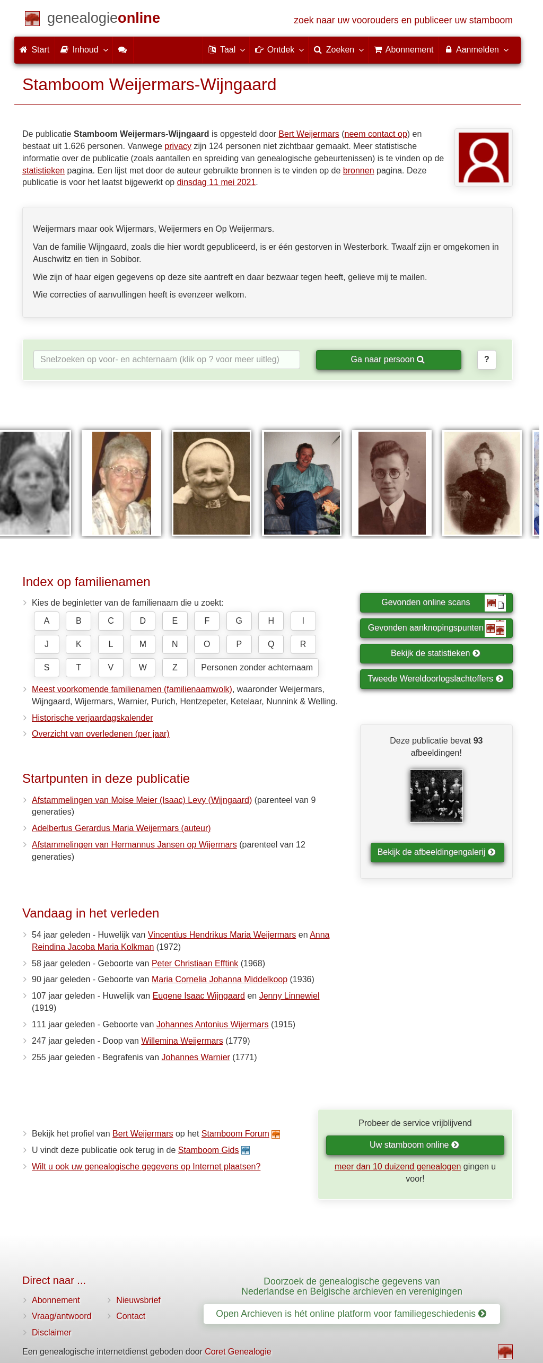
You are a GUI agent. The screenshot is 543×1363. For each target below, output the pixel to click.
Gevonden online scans (443, 603)
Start (34, 49)
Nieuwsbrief (138, 1300)
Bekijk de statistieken (435, 653)
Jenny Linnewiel (289, 995)
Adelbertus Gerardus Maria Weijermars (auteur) (121, 828)
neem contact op (376, 133)
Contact (130, 1316)
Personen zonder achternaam (257, 667)
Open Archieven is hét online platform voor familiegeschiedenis (351, 1313)
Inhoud (83, 49)
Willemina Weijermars (182, 1040)
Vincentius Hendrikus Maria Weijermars (222, 934)
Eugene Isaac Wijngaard (199, 995)
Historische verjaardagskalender (92, 717)
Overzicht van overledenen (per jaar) (101, 733)
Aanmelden (475, 49)
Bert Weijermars (308, 133)
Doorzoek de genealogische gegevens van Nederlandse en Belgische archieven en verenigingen (351, 1286)
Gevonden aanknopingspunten (437, 628)
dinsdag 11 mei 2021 (216, 182)
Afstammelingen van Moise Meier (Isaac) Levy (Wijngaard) (142, 800)
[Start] (103, 19)
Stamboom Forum (235, 1133)
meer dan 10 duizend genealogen (398, 1166)
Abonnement (56, 1300)
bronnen (358, 170)
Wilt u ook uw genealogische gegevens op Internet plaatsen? (146, 1166)
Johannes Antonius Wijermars (212, 1024)
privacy (177, 146)
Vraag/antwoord (61, 1316)
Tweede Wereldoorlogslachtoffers (435, 678)
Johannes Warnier (196, 1057)
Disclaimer (52, 1332)
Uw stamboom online (414, 1144)
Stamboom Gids (208, 1150)
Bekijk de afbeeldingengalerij (437, 852)
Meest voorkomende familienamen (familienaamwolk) (132, 689)
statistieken (43, 170)
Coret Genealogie (238, 1351)
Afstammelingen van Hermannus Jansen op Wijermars (134, 844)
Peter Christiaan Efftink (195, 963)
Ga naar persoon (388, 359)
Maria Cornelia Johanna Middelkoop (219, 979)
